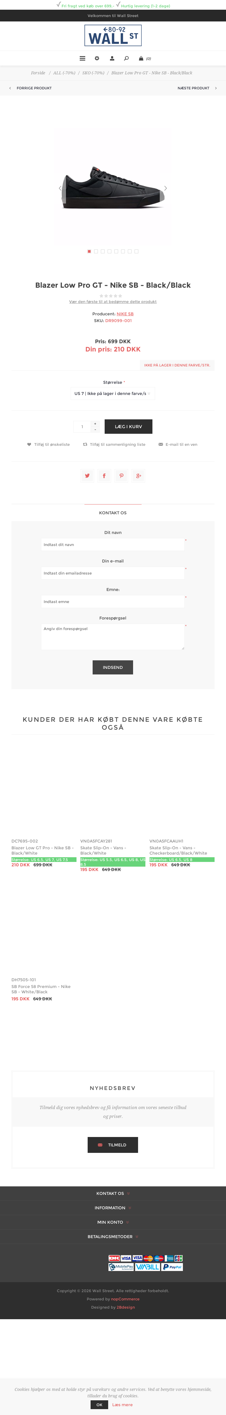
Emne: (113, 589)
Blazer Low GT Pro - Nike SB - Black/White (42, 850)
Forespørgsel (112, 618)
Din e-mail (113, 561)
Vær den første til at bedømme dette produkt (113, 301)
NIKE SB (125, 314)
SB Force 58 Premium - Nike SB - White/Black (41, 989)
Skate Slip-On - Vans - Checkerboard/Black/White (178, 850)
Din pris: (98, 349)
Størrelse (113, 382)
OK (99, 1404)
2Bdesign (126, 1307)
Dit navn (113, 532)
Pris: (100, 341)
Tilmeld (117, 1145)
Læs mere (122, 1404)
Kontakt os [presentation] (113, 512)
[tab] (113, 512)
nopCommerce (125, 1299)
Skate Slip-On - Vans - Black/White (103, 850)
